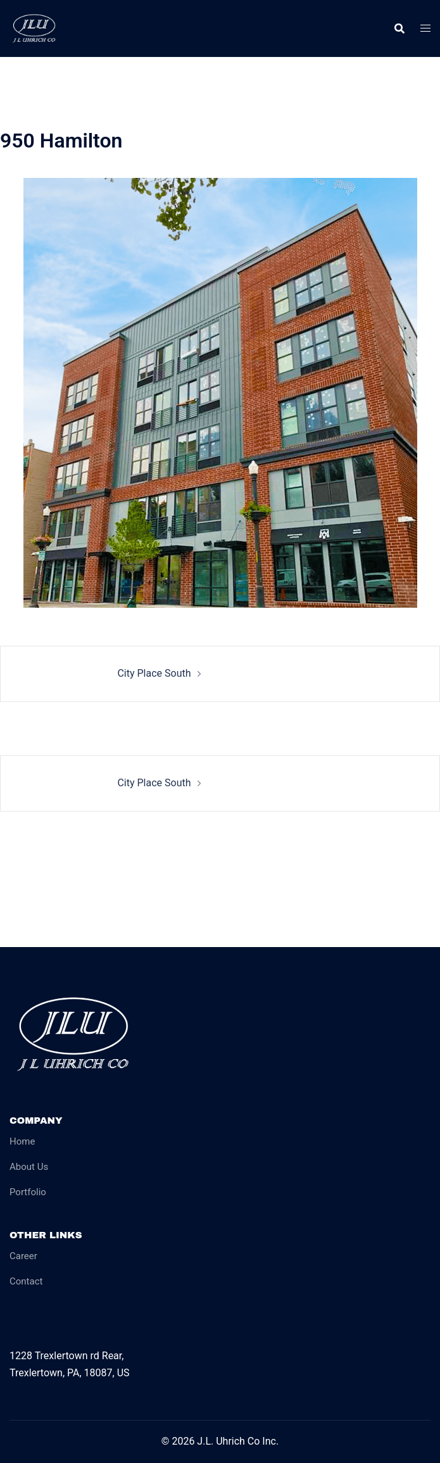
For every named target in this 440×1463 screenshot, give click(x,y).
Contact (25, 1281)
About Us (28, 1166)
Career (23, 1256)
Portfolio (27, 1192)
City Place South (154, 673)
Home (22, 1141)
